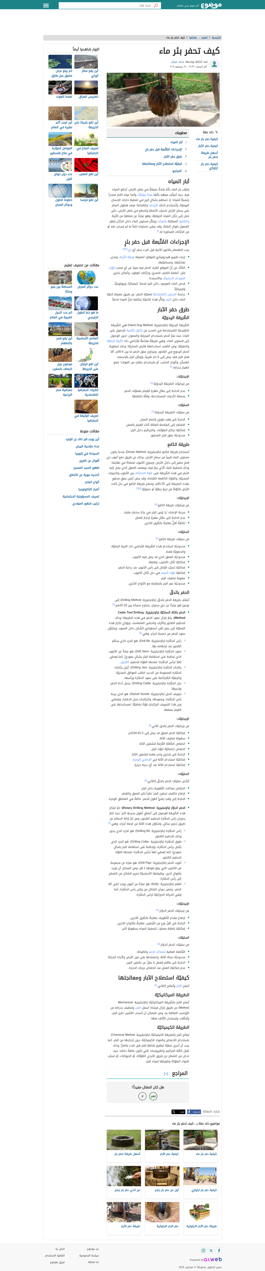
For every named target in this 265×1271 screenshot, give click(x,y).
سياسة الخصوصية (89, 1255)
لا (142, 1096)
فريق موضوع (57, 1262)
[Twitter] (211, 1250)
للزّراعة (154, 205)
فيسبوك (196, 1112)
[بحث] (156, 5)
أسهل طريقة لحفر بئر (209, 155)
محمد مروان (177, 61)
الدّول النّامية (134, 330)
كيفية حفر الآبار (208, 146)
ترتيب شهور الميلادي (85, 503)
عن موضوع (93, 1248)
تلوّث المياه (168, 573)
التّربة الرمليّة (115, 341)
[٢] (126, 249)
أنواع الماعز (92, 482)
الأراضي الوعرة (142, 759)
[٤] (171, 367)
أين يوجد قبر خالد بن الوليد (82, 439)
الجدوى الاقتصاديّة (165, 294)
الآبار (179, 986)
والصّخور (184, 221)
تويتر (182, 1112)
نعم (153, 1096)
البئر (168, 299)
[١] (158, 231)
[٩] (155, 985)
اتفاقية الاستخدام (55, 1255)
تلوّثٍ (112, 268)
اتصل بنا (60, 1248)
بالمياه (162, 221)
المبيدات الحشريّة (174, 278)
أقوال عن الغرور (89, 461)
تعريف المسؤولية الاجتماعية (81, 496)
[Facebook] (219, 1250)
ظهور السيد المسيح (86, 468)
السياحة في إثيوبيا (87, 453)
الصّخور (125, 662)
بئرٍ (129, 250)
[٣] (124, 249)
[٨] (114, 604)
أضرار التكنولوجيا (88, 489)
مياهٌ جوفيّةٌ (145, 195)
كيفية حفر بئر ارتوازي (209, 166)
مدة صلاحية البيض (87, 446)
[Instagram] (203, 1250)
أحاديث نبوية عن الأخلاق (84, 475)
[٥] (140, 488)
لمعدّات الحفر (157, 952)
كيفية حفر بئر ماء (207, 139)
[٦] (137, 488)
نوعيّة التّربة (127, 257)
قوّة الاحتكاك (143, 473)
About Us (93, 1262)
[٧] (156, 504)
